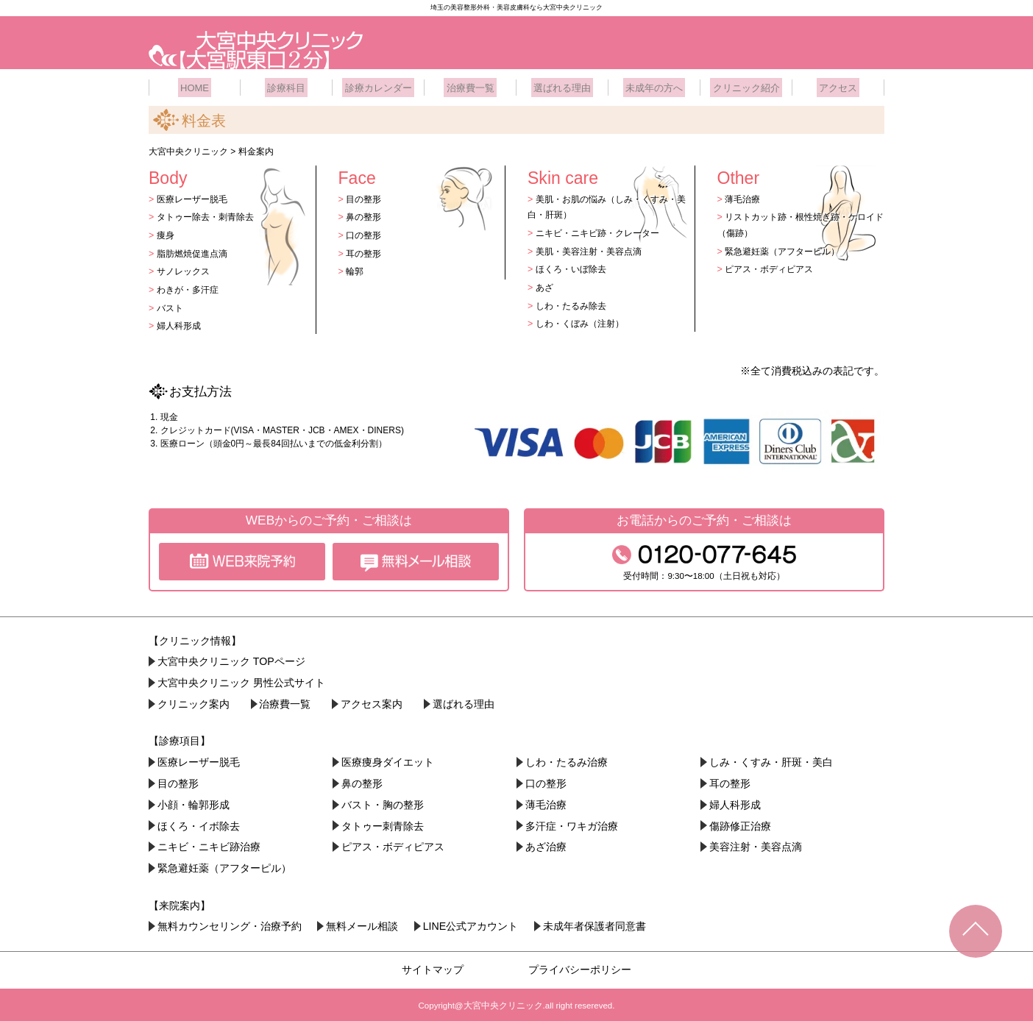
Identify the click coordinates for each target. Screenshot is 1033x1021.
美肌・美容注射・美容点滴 (593, 248)
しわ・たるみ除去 (574, 302)
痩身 (166, 232)
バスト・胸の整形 (383, 802)
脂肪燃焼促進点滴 (195, 250)
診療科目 (286, 84)
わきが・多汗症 (190, 286)
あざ (545, 284)
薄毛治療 (744, 196)
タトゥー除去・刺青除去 (209, 214)
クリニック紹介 (746, 84)
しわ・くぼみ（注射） (583, 320)
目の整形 (366, 196)
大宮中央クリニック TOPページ (232, 659)
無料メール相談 (363, 924)
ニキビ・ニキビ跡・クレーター (603, 229)
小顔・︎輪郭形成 (194, 802)
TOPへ (975, 931)
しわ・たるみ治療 (567, 760)
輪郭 (356, 268)
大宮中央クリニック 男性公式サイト (242, 680)
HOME (195, 84)
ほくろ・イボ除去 (199, 823)
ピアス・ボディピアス (773, 266)
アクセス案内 (374, 702)
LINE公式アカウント (473, 924)
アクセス (838, 84)
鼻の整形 (366, 214)
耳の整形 (366, 250)
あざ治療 (546, 844)
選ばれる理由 (562, 84)
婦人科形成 (181, 322)
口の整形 (366, 232)
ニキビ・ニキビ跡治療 (209, 844)
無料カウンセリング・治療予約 (230, 924)
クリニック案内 (194, 702)
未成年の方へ (654, 84)
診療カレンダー (378, 84)
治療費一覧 (470, 84)
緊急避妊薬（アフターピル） (787, 248)
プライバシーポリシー (579, 966)
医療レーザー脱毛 (195, 196)
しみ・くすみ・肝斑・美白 (772, 760)
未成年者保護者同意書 (597, 924)
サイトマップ (433, 966)
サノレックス (185, 268)
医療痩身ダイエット (388, 760)
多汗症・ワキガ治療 (572, 823)
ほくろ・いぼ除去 (574, 266)
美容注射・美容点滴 (756, 844)
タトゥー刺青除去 (383, 823)
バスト (171, 304)
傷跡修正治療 (741, 823)
